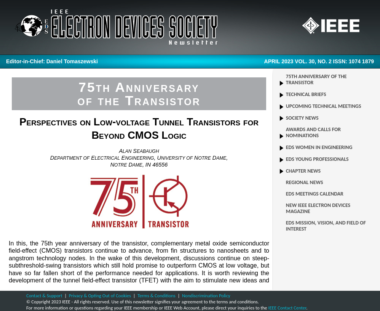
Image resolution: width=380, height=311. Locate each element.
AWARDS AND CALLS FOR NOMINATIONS (313, 133)
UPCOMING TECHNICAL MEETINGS (323, 106)
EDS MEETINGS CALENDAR (314, 194)
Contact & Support (44, 295)
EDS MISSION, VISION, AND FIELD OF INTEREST (326, 226)
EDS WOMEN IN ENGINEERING (319, 147)
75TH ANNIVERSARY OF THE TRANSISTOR (316, 80)
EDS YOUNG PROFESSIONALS (317, 159)
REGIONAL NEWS (304, 183)
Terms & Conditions (156, 295)
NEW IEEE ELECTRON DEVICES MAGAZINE (318, 208)
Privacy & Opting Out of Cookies (100, 295)
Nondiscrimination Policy (206, 295)
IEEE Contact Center (287, 308)
